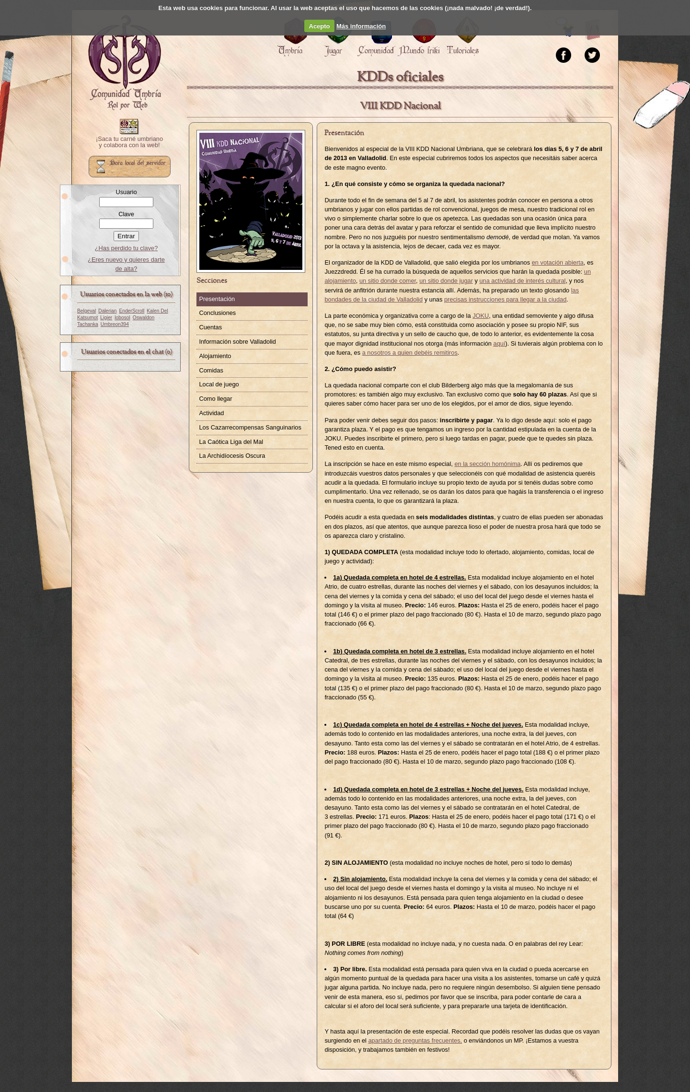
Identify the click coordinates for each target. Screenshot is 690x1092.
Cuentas (210, 327)
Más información (361, 26)
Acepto (319, 26)
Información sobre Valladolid (237, 341)
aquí (500, 343)
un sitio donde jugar (446, 280)
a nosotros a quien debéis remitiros (410, 352)
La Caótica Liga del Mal (231, 441)
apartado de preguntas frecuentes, (415, 1040)
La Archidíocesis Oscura (232, 455)
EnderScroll (131, 311)
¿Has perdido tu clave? (126, 248)
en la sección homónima (487, 463)
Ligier (106, 317)
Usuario (126, 192)
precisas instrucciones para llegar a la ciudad (505, 299)
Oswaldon (144, 317)
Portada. (124, 63)
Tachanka (87, 324)
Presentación (217, 298)
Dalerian (107, 311)
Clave (126, 214)
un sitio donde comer (387, 280)
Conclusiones (217, 312)
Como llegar (215, 398)
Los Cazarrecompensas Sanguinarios (250, 427)
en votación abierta (558, 262)
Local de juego (219, 384)
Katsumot (87, 317)
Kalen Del (157, 311)
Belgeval (86, 311)
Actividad (211, 413)
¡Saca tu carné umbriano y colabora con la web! (129, 142)
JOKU (480, 315)
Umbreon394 (115, 324)
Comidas (211, 370)
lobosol (122, 317)
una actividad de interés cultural (522, 280)
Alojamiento (215, 356)
